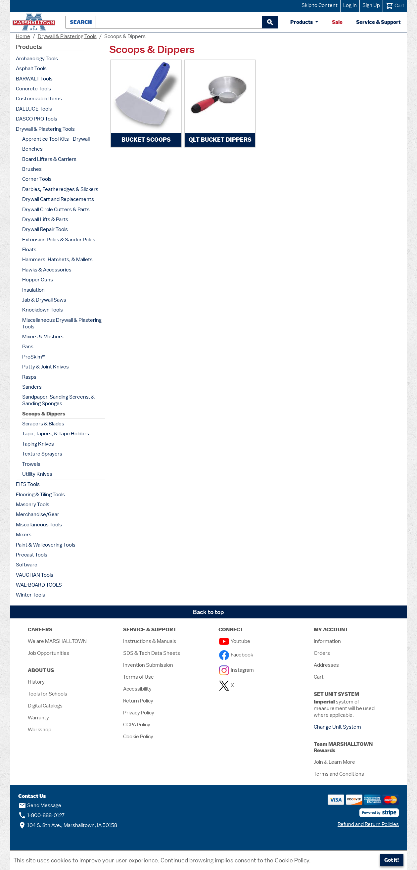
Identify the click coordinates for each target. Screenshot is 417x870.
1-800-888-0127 (41, 815)
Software (26, 564)
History (36, 682)
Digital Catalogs (45, 705)
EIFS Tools (28, 484)
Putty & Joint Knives (45, 366)
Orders (322, 653)
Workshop (39, 729)
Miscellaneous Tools (39, 524)
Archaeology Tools (37, 58)
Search (81, 22)
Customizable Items (39, 98)
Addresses (326, 665)
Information (327, 641)
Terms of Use (138, 677)
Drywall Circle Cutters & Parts (56, 209)
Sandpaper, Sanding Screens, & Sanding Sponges (58, 400)
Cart (319, 677)
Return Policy (138, 701)
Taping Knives (38, 444)
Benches (32, 149)
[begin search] (270, 22)
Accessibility (137, 689)
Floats (29, 249)
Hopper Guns (37, 279)
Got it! (391, 860)
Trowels (31, 464)
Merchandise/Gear (37, 514)
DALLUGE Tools (34, 109)
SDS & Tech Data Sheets (151, 653)
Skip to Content (319, 5)
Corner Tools (37, 179)
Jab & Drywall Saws (44, 300)
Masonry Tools (32, 504)
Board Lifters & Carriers (49, 159)
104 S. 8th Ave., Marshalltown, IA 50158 (67, 825)
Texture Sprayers (42, 454)
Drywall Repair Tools (45, 229)
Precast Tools (31, 555)
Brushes (32, 169)
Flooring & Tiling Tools (40, 494)
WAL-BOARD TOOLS (39, 585)
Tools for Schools (47, 694)
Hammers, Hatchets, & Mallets (57, 259)
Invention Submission (148, 665)
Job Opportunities (48, 653)
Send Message (39, 805)
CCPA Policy (136, 724)
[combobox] (179, 22)
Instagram (236, 670)
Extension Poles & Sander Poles (58, 239)
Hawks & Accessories (46, 269)
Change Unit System (337, 727)
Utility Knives (37, 474)
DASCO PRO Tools (36, 119)
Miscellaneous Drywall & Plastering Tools (62, 323)
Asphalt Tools (31, 68)
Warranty (38, 717)
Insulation (33, 290)
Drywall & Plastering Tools (67, 36)
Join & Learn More (334, 762)
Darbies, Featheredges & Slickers (60, 189)
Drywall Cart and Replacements (58, 199)
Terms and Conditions (339, 774)
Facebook (236, 655)
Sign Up (371, 5)
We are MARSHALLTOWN (57, 641)
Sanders (32, 387)
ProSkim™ (33, 357)
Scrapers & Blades (43, 423)
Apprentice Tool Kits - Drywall (56, 139)
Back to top (208, 612)
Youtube (234, 641)
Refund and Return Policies (368, 824)
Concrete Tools (33, 88)
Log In (350, 5)
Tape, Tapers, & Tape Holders (55, 433)
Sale (337, 22)
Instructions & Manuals (149, 641)
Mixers (23, 534)
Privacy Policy (138, 712)
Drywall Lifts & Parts (45, 219)
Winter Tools (30, 595)
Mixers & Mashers (43, 336)
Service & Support (378, 22)
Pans (27, 346)
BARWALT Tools (34, 78)
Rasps (29, 377)
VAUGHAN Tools (34, 575)
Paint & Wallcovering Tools (45, 545)
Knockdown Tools (42, 310)
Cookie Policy (138, 736)
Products (302, 22)
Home (23, 36)
